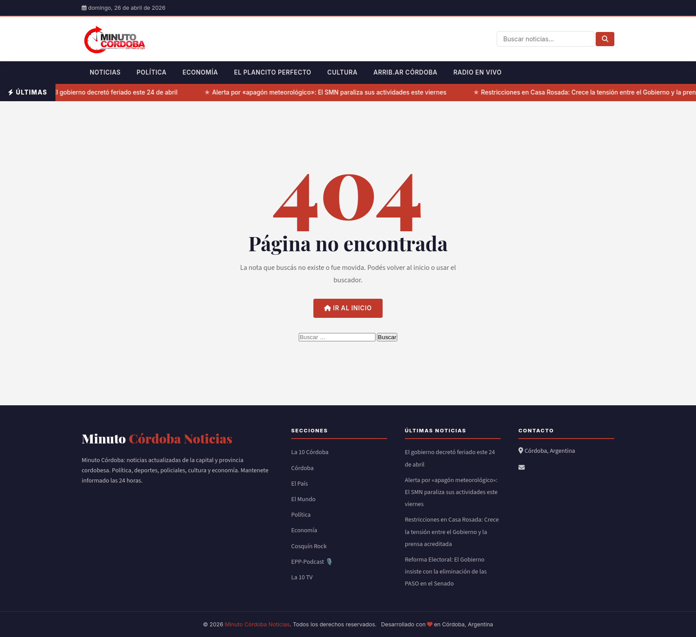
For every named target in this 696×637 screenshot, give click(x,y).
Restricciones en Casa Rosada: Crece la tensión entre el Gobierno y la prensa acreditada (452, 531)
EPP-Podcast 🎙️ (312, 562)
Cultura (342, 72)
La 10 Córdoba (309, 452)
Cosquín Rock (309, 546)
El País (299, 483)
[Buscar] (605, 39)
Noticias (105, 72)
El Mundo (303, 499)
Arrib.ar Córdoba (405, 72)
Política (151, 72)
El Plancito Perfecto (272, 72)
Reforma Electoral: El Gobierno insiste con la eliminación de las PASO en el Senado (445, 571)
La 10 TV (301, 577)
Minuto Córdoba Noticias (257, 624)
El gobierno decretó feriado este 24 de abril (117, 92)
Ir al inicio (348, 308)
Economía (200, 72)
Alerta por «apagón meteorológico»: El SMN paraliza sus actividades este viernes (331, 92)
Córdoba (302, 468)
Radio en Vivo (477, 72)
